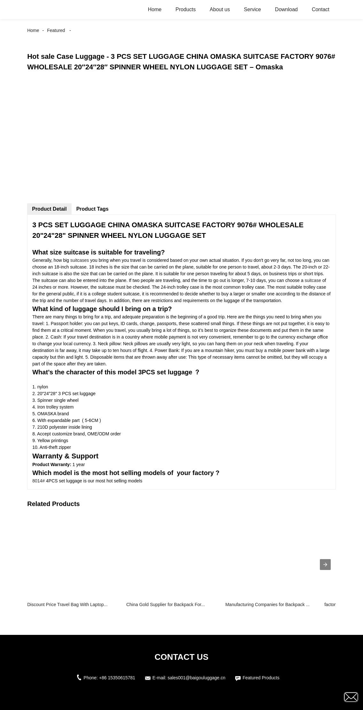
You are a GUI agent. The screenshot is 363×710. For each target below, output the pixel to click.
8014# (38, 480)
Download (286, 9)
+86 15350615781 (117, 677)
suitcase (313, 280)
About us (220, 9)
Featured (56, 30)
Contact (320, 9)
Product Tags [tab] (92, 209)
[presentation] (325, 564)
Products (185, 9)
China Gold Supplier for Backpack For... (165, 604)
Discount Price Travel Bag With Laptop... (67, 604)
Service (252, 9)
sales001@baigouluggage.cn (197, 677)
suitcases (79, 260)
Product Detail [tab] (49, 209)
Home (155, 9)
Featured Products (261, 677)
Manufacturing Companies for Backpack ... (267, 604)
